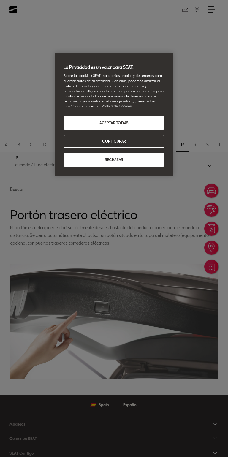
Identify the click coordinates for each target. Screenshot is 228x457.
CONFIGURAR (114, 141)
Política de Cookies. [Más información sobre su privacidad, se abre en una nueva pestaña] (117, 106)
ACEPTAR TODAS (113, 123)
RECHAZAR (114, 160)
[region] (114, 114)
